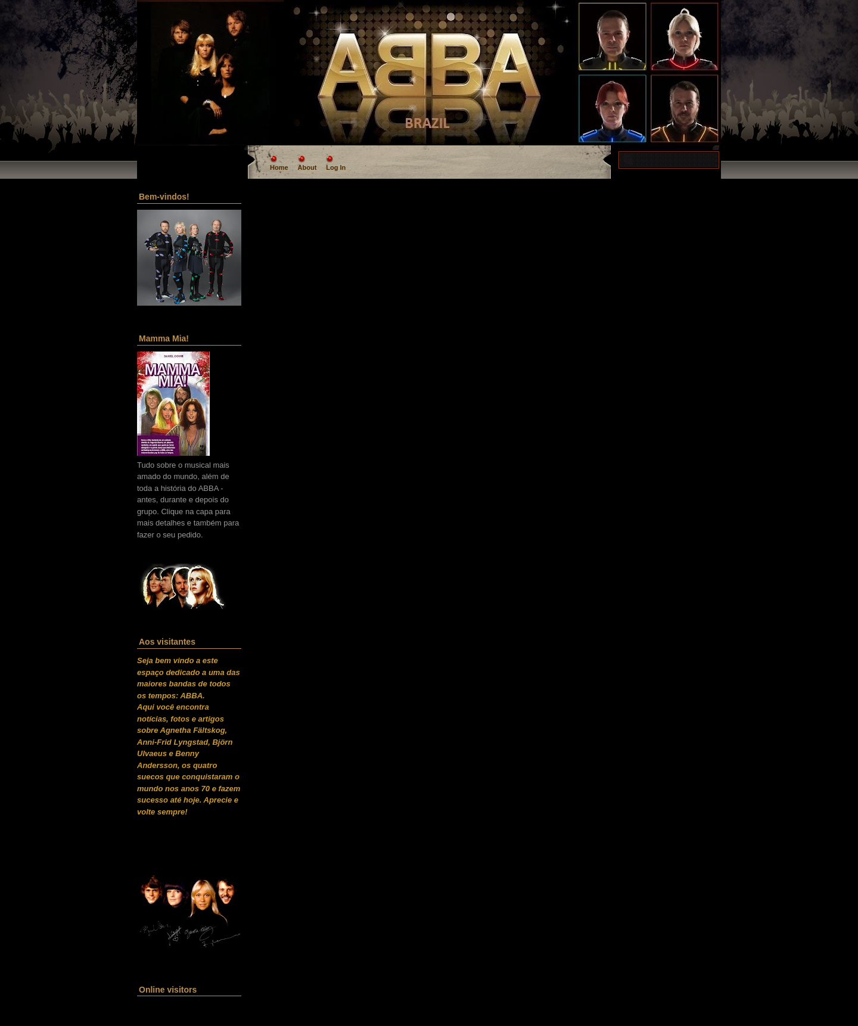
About (307, 167)
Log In (336, 167)
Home (279, 167)
